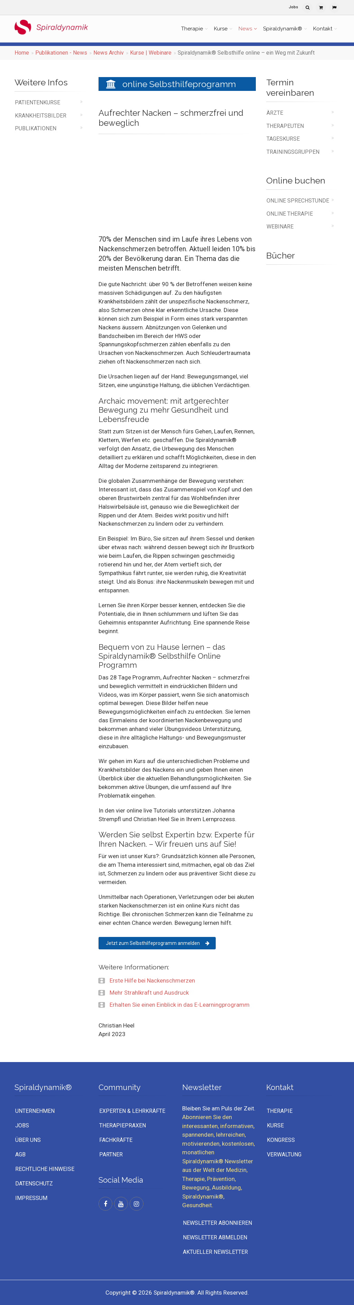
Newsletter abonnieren (217, 1223)
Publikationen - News (61, 52)
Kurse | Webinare (150, 52)
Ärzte (275, 113)
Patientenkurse (37, 102)
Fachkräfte (115, 1140)
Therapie (192, 29)
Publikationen (35, 128)
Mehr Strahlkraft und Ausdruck (148, 992)
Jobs (293, 7)
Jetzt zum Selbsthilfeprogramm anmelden (157, 943)
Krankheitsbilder (40, 115)
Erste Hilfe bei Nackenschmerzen (151, 980)
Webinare (280, 226)
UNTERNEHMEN (35, 1111)
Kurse (220, 29)
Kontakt (322, 29)
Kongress (281, 1140)
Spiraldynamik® (282, 29)
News (245, 29)
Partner (111, 1154)
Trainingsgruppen (293, 152)
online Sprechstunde (298, 200)
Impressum (31, 1198)
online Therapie (290, 213)
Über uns (28, 1140)
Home (22, 52)
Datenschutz (34, 1183)
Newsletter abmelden (215, 1237)
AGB (20, 1154)
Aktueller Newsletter (215, 1252)
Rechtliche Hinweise (44, 1169)
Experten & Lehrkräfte (132, 1111)
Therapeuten (285, 126)
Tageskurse (283, 138)
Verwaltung (284, 1154)
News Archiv (108, 52)
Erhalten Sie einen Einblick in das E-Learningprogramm (179, 1004)
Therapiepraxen (122, 1125)
